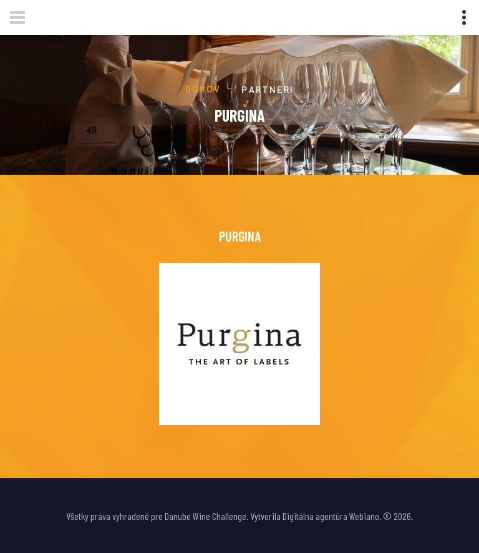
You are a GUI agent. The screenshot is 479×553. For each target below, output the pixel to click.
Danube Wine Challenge (205, 516)
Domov (203, 89)
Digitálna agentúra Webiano (331, 516)
